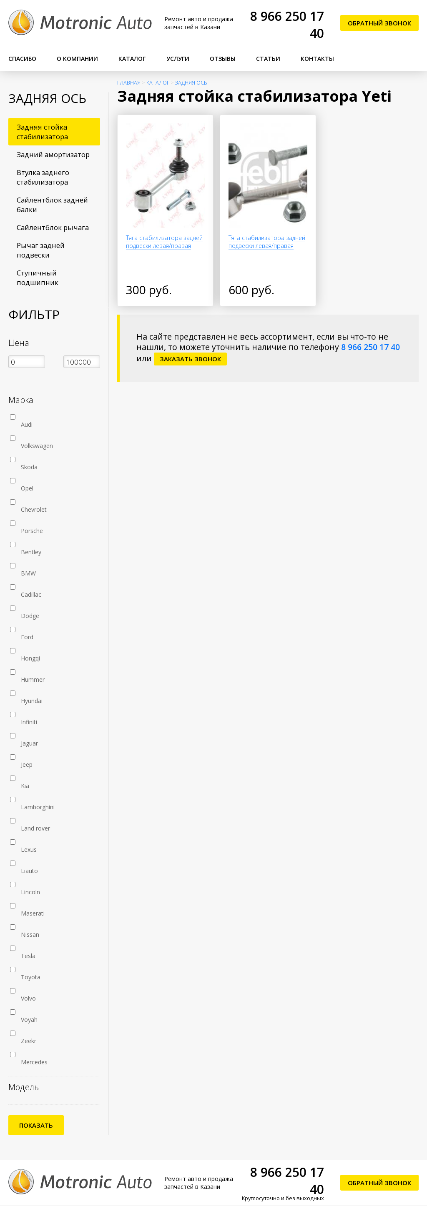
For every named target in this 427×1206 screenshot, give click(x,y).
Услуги (177, 59)
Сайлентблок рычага (53, 227)
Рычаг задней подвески (41, 250)
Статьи (268, 59)
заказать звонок (190, 359)
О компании (77, 59)
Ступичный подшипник (37, 277)
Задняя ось (191, 82)
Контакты (317, 59)
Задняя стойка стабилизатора (42, 131)
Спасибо (22, 59)
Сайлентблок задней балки (52, 204)
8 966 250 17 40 (370, 347)
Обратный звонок (379, 23)
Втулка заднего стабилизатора (43, 177)
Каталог (132, 59)
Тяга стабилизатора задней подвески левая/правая (164, 242)
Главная (129, 82)
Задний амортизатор (53, 154)
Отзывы (223, 59)
